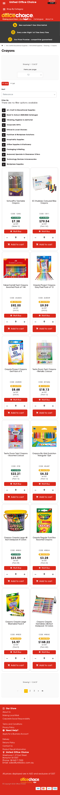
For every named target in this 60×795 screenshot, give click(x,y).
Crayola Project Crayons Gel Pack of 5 (16, 371)
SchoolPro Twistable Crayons (16, 202)
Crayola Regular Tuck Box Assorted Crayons (44, 539)
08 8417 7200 (16, 761)
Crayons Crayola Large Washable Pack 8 (15, 623)
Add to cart (17, 245)
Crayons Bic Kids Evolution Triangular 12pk (44, 455)
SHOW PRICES (52, 1)
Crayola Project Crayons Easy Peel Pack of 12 (44, 286)
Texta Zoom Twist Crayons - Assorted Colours (16, 455)
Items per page (30, 69)
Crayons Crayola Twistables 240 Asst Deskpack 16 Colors (44, 624)
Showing (30, 64)
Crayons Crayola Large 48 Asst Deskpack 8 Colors (15, 539)
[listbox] (30, 75)
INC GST (55, 3)
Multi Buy (17, 232)
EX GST (52, 2)
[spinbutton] (15, 237)
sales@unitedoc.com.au (21, 763)
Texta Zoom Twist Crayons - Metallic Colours (44, 371)
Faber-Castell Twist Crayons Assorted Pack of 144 (15, 286)
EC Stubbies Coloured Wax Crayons (44, 202)
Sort (3, 89)
